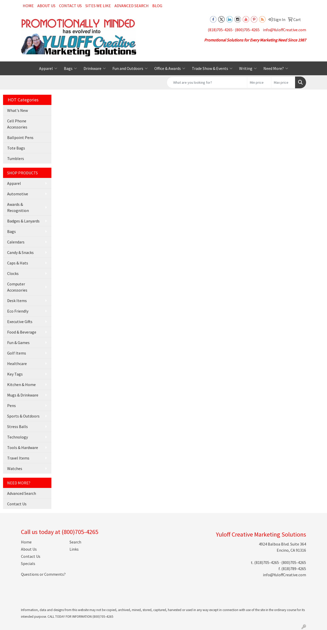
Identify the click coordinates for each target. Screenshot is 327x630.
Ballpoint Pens (20, 137)
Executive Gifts (19, 321)
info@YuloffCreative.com (284, 29)
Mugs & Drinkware (22, 395)
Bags (70, 68)
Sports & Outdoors (23, 416)
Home (28, 5)
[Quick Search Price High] (283, 82)
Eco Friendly (17, 311)
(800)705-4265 (247, 29)
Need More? (275, 68)
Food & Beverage (21, 332)
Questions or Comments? (43, 574)
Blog (157, 5)
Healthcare (17, 363)
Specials (28, 563)
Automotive (17, 193)
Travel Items (18, 458)
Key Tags (15, 374)
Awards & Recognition (18, 207)
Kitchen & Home (21, 384)
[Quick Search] (207, 82)
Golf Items (16, 353)
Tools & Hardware (22, 447)
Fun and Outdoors (130, 68)
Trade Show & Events (212, 68)
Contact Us (70, 5)
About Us (46, 5)
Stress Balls (17, 426)
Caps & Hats (17, 262)
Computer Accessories (17, 287)
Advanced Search (131, 5)
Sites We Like (98, 5)
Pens (11, 405)
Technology (17, 437)
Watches (14, 468)
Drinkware (95, 68)
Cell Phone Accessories (17, 124)
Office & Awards (169, 68)
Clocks (13, 273)
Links (74, 549)
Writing (248, 68)
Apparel (48, 68)
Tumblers (15, 158)
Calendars (16, 241)
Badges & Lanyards (23, 220)
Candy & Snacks (20, 252)
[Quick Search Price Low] (259, 82)
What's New (17, 110)
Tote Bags (16, 148)
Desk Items (17, 300)
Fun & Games (18, 342)
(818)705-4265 (220, 29)
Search (75, 541)
